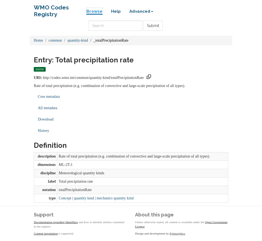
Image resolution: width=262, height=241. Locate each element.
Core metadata (49, 97)
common (55, 40)
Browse (94, 11)
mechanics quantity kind (115, 198)
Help (116, 11)
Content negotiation (46, 233)
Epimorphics (177, 233)
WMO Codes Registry (51, 9)
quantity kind (84, 198)
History (43, 131)
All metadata (47, 108)
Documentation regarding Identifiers (56, 222)
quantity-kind (78, 40)
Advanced (141, 11)
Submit (153, 26)
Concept (65, 198)
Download (45, 119)
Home (38, 40)
